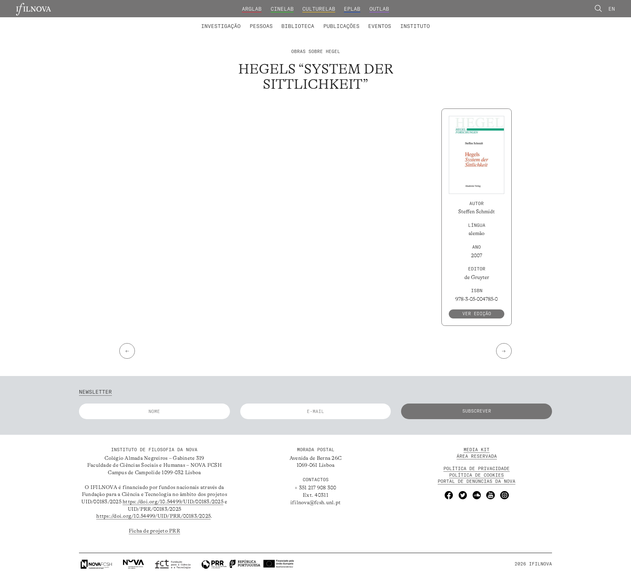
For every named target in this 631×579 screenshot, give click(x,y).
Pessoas (261, 26)
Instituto (415, 26)
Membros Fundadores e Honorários (374, 21)
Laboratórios (182, 21)
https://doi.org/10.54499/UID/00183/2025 (173, 502)
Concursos (454, 21)
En (611, 8)
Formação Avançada (403, 21)
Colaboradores (294, 21)
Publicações (341, 26)
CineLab (282, 8)
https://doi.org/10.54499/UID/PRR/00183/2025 (153, 516)
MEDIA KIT (476, 449)
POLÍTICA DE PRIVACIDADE (476, 468)
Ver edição (476, 313)
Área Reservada (477, 456)
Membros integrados (235, 21)
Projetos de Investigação (248, 21)
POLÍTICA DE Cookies (476, 475)
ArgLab (252, 8)
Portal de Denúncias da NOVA (476, 481)
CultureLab (318, 8)
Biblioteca (297, 26)
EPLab (352, 8)
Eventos (379, 26)
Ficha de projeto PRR (154, 531)
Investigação (221, 26)
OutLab (379, 8)
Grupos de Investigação (332, 21)
